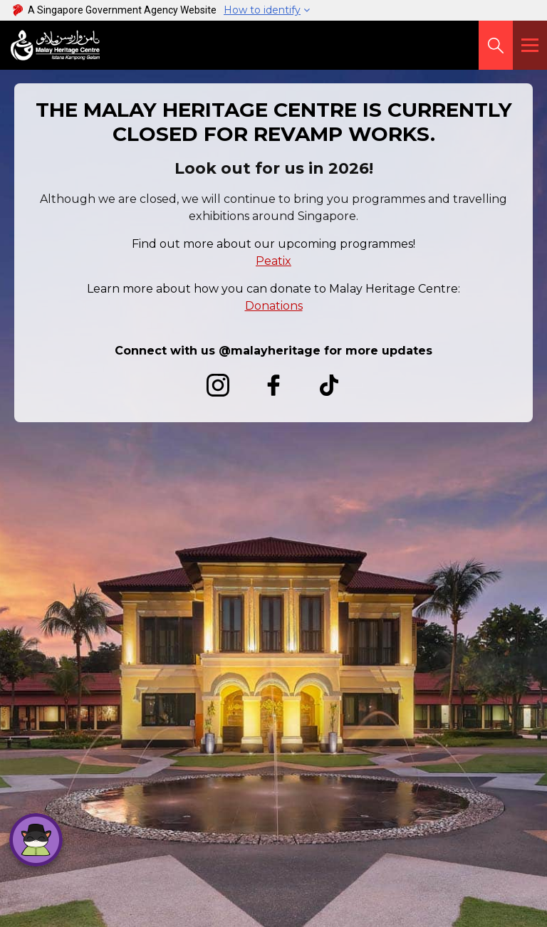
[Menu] (530, 45)
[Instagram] (218, 391)
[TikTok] (329, 391)
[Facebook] (273, 391)
